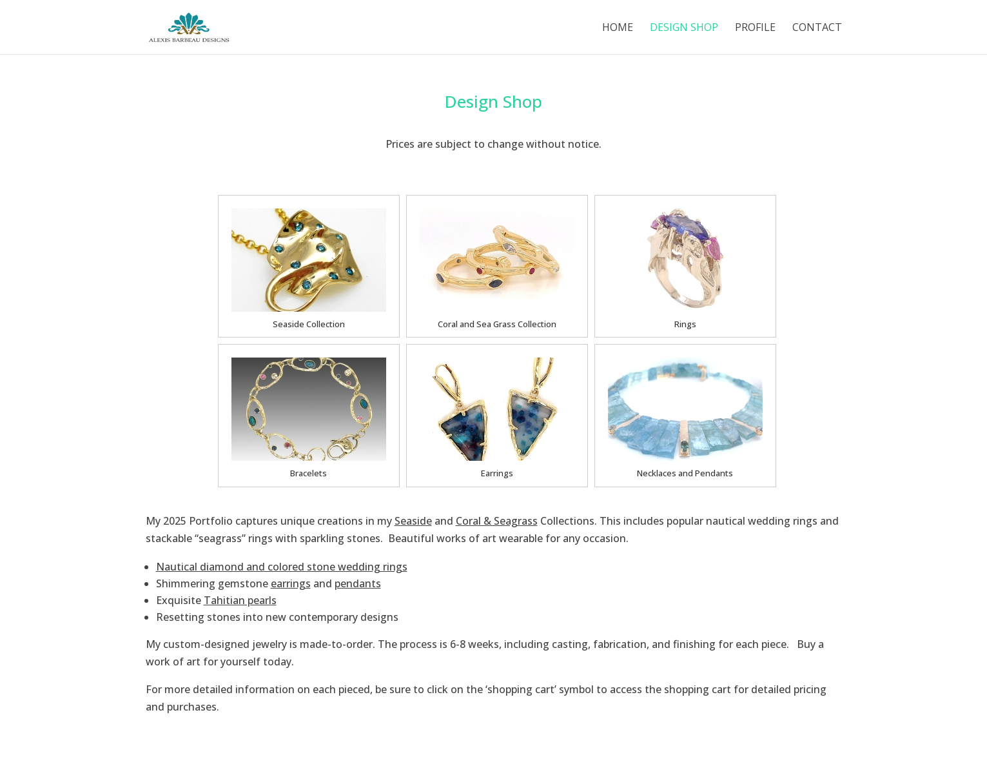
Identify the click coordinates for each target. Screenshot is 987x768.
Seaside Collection (309, 324)
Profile (755, 28)
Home (617, 28)
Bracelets (308, 473)
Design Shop (684, 28)
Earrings (497, 473)
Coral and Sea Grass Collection (497, 324)
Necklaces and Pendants (685, 473)
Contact (817, 28)
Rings (685, 324)
